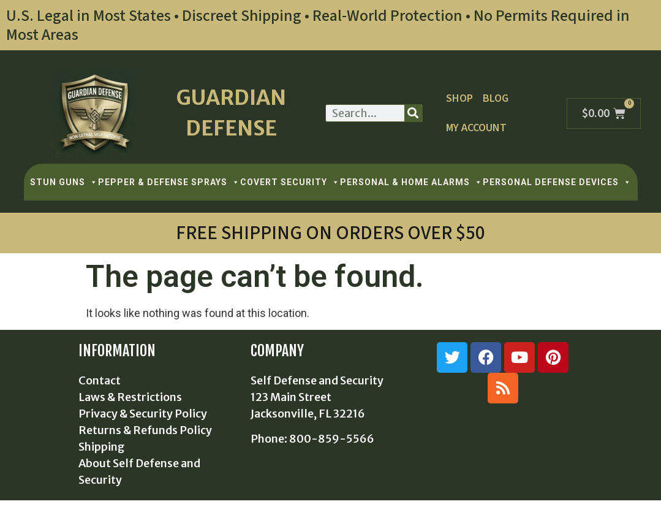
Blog (495, 98)
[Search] (413, 113)
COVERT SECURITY (290, 182)
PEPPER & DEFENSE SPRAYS (169, 182)
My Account (476, 128)
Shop (459, 98)
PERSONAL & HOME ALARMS (411, 182)
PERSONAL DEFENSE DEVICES (557, 182)
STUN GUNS (64, 182)
